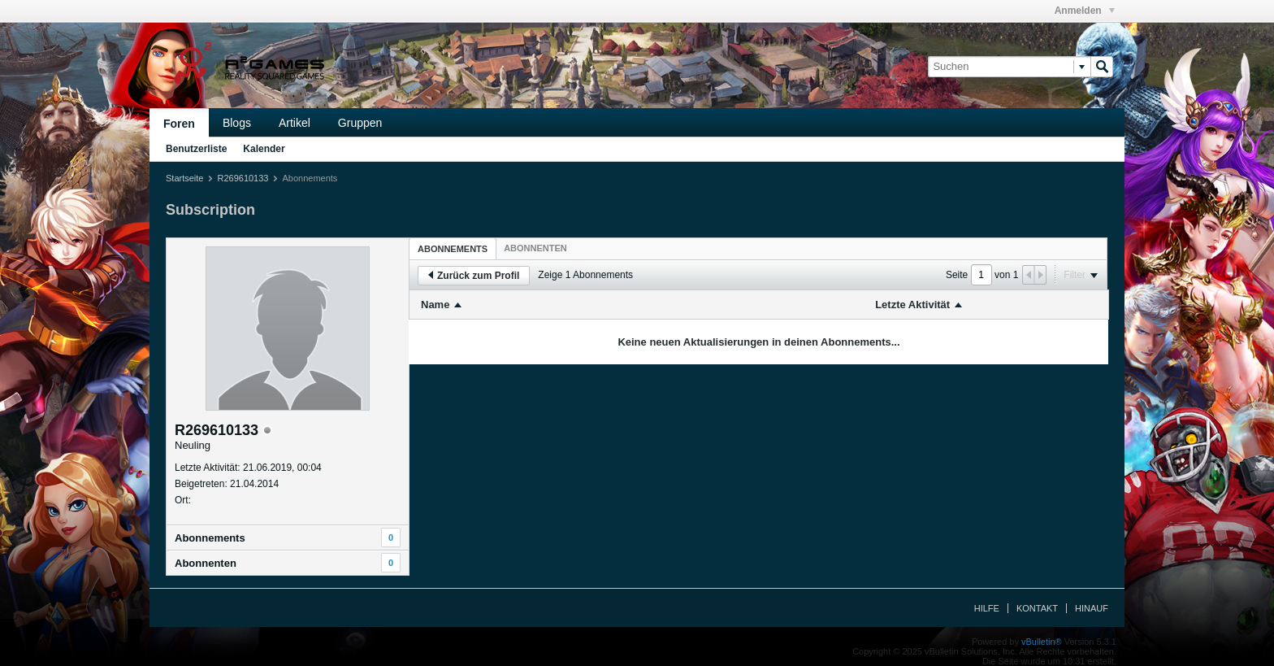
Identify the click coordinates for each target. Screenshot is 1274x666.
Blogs (237, 122)
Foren (179, 123)
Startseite (184, 178)
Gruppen (360, 122)
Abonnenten (205, 563)
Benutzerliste (196, 149)
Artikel (294, 122)
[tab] (452, 248)
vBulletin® (1041, 641)
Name (435, 304)
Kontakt (1037, 608)
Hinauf (1091, 608)
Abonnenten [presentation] (535, 248)
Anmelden (1085, 10)
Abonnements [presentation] (453, 249)
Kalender (263, 149)
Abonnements (210, 538)
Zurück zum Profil (473, 275)
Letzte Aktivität (912, 304)
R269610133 (242, 178)
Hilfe (986, 608)
